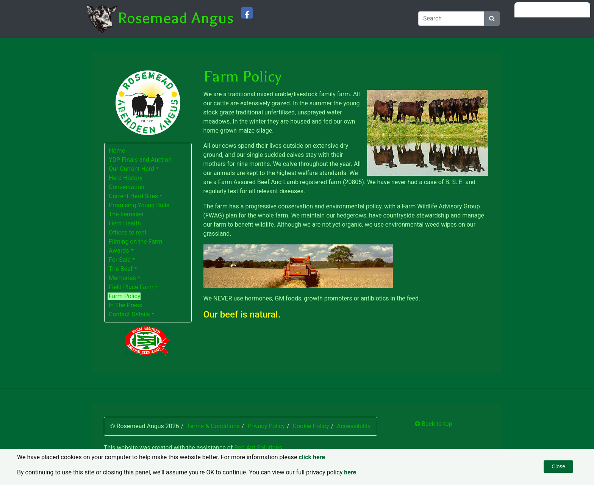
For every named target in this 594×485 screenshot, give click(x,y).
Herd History (125, 177)
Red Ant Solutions (258, 447)
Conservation (126, 187)
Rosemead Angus (175, 18)
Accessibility (354, 426)
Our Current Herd (131, 168)
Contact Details (129, 314)
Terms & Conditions (213, 426)
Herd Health (125, 223)
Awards (119, 250)
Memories (122, 278)
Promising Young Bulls (139, 205)
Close (558, 466)
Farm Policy (125, 296)
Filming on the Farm (136, 241)
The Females (126, 214)
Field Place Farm (131, 287)
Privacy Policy (266, 426)
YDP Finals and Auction (140, 159)
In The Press (125, 305)
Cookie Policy (310, 426)
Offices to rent (128, 232)
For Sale (120, 259)
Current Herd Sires (133, 196)
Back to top (433, 423)
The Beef (121, 268)
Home (117, 150)
